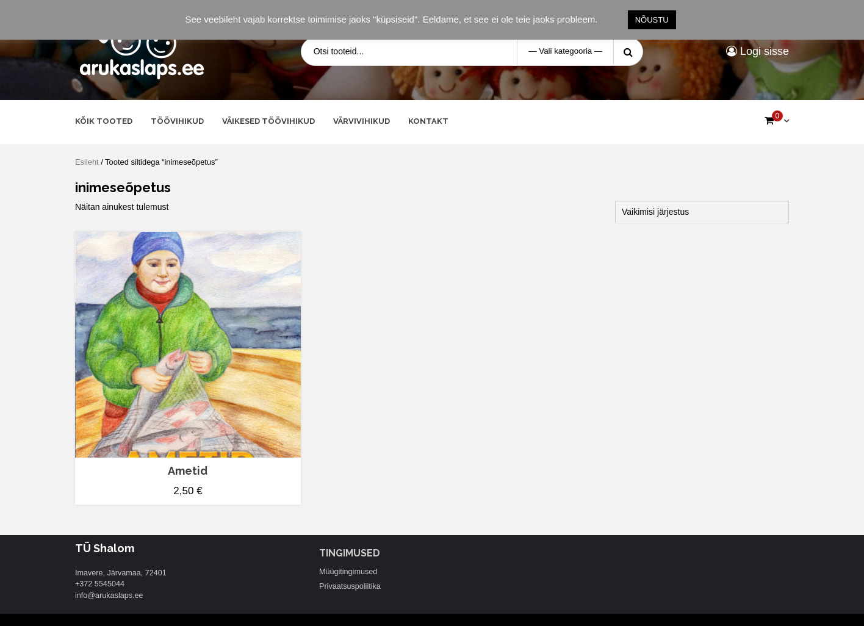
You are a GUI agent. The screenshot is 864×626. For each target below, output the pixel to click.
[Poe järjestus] (702, 212)
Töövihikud (177, 121)
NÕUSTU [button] (652, 19)
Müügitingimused (348, 571)
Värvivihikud (361, 121)
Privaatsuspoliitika (350, 586)
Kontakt (428, 121)
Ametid (187, 470)
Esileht (87, 162)
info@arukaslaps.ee (109, 595)
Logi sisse (757, 51)
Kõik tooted (103, 121)
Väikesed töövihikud (268, 121)
